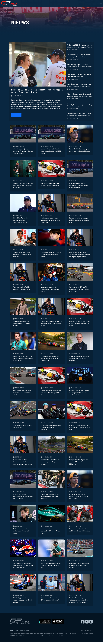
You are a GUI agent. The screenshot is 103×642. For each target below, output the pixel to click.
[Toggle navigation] (100, 3)
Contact (16, 630)
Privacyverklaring (24, 630)
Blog (11, 630)
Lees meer (16, 115)
